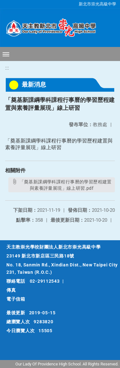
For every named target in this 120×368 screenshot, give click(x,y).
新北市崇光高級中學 (97, 4)
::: (7, 68)
